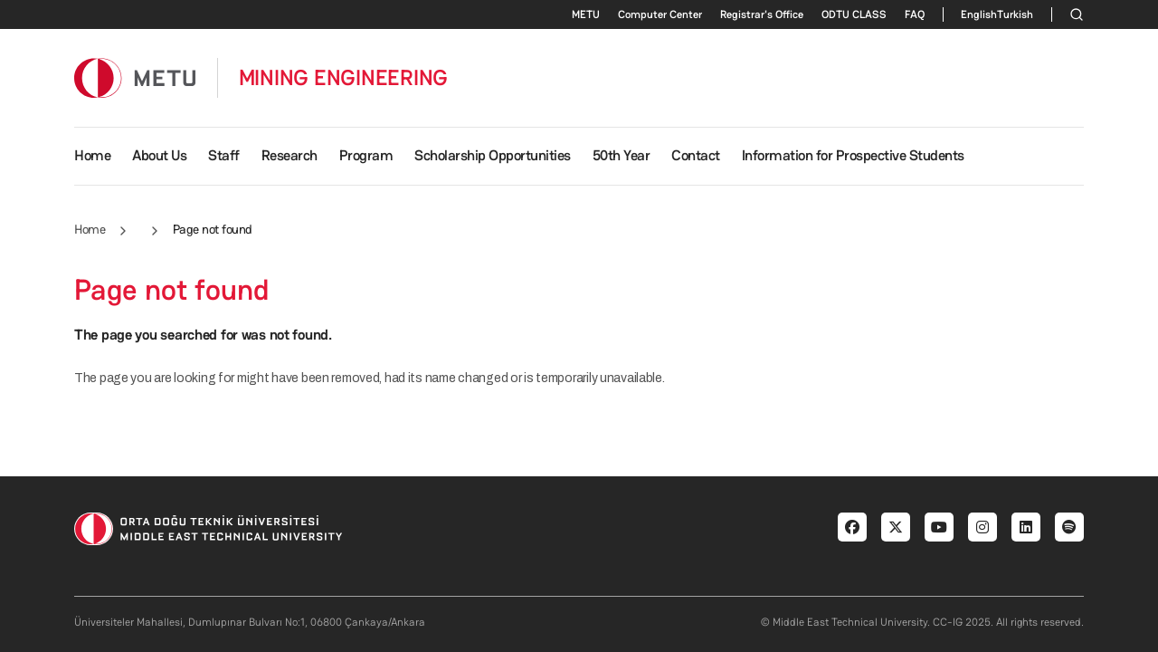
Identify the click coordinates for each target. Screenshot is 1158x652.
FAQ (915, 14)
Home (92, 155)
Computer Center (660, 14)
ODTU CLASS (854, 14)
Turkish (1015, 14)
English (979, 14)
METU (586, 14)
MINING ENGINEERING (344, 78)
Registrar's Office (761, 14)
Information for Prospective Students (853, 155)
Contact (695, 155)
